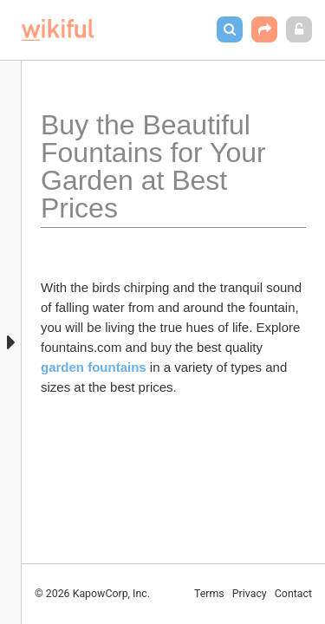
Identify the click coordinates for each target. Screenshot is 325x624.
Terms (209, 594)
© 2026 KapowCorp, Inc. (92, 594)
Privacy (249, 594)
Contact (293, 594)
